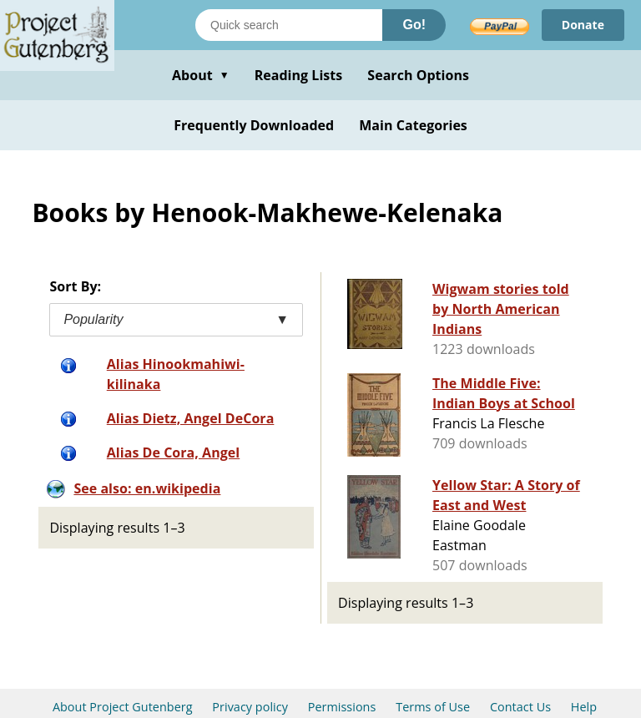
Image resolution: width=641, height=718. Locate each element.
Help (584, 707)
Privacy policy (250, 707)
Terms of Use (433, 707)
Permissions (342, 707)
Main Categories (413, 125)
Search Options (418, 75)
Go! (414, 25)
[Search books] (288, 25)
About (201, 75)
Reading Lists (299, 75)
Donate (583, 25)
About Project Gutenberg (123, 707)
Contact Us (520, 707)
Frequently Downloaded (254, 125)
